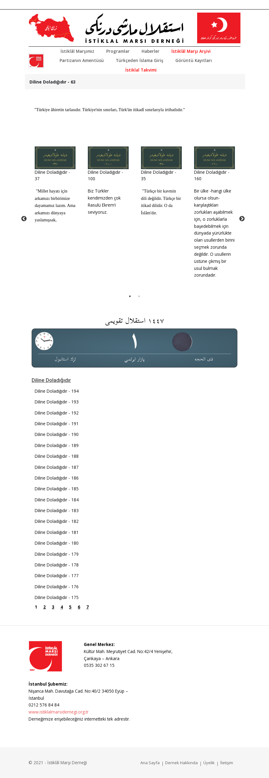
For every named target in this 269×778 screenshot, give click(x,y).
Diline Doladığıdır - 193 (57, 402)
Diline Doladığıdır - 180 (57, 543)
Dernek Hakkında (181, 762)
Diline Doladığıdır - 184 (57, 500)
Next (242, 219)
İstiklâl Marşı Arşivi (191, 51)
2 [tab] (139, 296)
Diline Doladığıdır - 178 (57, 565)
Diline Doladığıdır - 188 (57, 456)
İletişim (226, 762)
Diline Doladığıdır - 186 (57, 478)
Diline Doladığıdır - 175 (57, 597)
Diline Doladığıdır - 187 (57, 467)
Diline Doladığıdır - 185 (57, 489)
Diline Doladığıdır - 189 (57, 445)
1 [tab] (130, 296)
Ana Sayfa (150, 762)
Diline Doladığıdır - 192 (57, 413)
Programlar (118, 51)
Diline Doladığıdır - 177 (57, 575)
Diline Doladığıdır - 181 (57, 532)
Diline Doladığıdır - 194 (57, 391)
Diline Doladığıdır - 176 (57, 586)
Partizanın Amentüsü (82, 60)
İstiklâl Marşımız (77, 51)
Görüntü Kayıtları (193, 60)
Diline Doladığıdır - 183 (57, 510)
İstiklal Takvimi (141, 70)
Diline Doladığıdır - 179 (57, 554)
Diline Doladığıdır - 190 (57, 434)
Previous (24, 219)
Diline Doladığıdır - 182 (57, 521)
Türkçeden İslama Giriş (139, 60)
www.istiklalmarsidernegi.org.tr (58, 712)
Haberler (150, 51)
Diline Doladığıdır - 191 (57, 423)
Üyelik (209, 762)
